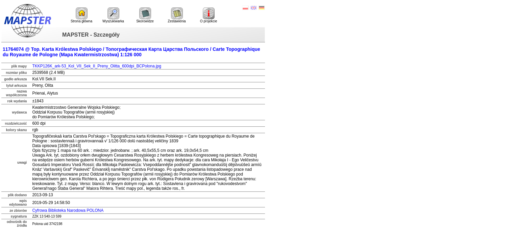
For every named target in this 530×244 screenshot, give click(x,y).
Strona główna (81, 15)
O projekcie (208, 15)
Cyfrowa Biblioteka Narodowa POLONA (67, 210)
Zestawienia (177, 15)
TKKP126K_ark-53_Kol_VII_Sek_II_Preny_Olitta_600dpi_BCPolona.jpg (96, 66)
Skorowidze (145, 15)
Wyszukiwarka (113, 15)
